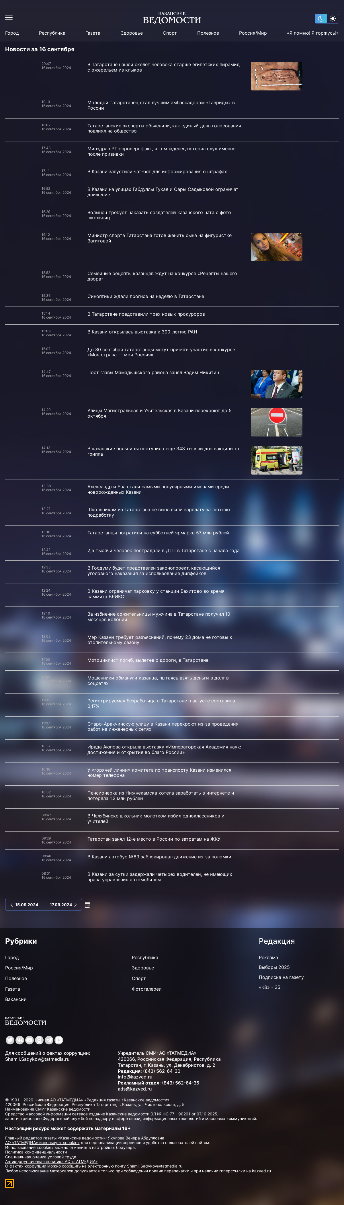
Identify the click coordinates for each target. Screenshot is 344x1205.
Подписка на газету (281, 977)
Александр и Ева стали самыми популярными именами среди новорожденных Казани (158, 489)
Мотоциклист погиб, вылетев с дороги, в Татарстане (147, 660)
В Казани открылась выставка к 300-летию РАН (142, 332)
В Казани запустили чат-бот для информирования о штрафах (157, 171)
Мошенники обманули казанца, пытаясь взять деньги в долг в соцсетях (158, 680)
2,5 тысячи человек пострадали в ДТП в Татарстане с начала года (163, 550)
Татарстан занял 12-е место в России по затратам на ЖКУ (153, 839)
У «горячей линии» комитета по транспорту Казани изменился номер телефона (159, 772)
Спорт (170, 33)
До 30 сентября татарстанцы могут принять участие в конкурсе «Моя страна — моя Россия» (161, 352)
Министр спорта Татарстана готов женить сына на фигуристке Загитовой (159, 238)
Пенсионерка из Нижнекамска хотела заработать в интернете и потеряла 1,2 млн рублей (160, 795)
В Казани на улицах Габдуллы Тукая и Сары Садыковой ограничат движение (163, 191)
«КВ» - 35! (270, 987)
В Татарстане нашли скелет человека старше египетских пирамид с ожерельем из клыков (163, 67)
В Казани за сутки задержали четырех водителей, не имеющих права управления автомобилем (159, 876)
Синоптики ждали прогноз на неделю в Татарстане (145, 296)
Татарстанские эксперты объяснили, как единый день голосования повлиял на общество (164, 128)
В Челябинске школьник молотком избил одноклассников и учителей (155, 818)
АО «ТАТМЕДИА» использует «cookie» (42, 1142)
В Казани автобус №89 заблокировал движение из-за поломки (159, 857)
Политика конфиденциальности (36, 1151)
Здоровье (132, 33)
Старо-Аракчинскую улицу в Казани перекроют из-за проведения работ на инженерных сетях (163, 726)
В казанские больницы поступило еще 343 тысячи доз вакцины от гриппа (163, 451)
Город (12, 33)
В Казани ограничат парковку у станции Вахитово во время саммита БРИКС (155, 593)
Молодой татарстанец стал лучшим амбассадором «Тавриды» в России (161, 105)
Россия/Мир (253, 33)
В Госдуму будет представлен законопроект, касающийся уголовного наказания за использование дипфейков (153, 570)
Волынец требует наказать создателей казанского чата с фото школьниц (159, 215)
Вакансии (16, 999)
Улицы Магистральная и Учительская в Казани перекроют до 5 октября (159, 413)
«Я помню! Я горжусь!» (313, 33)
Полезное (208, 33)
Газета (92, 33)
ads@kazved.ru (135, 1089)
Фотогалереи (147, 989)
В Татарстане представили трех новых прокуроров (146, 314)
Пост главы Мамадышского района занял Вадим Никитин (153, 372)
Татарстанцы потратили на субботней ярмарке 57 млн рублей (158, 533)
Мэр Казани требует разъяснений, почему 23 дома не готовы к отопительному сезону (159, 639)
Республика (52, 33)
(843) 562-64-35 (180, 1083)
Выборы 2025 (274, 967)
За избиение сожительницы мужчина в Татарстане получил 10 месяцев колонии (158, 616)
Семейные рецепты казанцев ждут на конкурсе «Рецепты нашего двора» (162, 276)
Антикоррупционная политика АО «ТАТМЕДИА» (51, 1161)
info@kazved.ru (135, 1077)
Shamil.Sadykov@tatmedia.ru (37, 1059)
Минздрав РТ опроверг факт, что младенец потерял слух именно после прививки (161, 151)
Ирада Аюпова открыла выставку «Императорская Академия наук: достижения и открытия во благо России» (164, 749)
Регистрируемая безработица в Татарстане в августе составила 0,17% (161, 703)
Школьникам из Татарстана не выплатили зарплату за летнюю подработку (158, 512)
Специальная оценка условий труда (40, 1156)
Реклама (268, 957)
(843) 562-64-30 (161, 1071)
